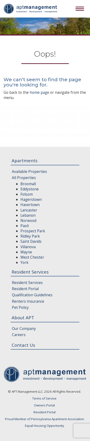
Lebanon (28, 215)
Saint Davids (31, 241)
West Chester (32, 257)
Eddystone (29, 189)
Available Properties (29, 171)
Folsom (26, 194)
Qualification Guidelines (32, 294)
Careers (19, 334)
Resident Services (30, 272)
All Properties (24, 177)
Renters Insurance (28, 301)
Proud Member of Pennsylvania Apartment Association (44, 419)
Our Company (24, 328)
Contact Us (23, 345)
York (24, 262)
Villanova (28, 246)
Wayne (26, 252)
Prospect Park (32, 231)
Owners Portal (44, 405)
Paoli (24, 225)
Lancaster (28, 210)
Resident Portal (25, 288)
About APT (23, 317)
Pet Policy (20, 307)
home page (39, 92)
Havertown (30, 204)
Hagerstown (31, 199)
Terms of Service (44, 398)
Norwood (28, 220)
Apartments (25, 160)
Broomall (28, 183)
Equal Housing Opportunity (44, 425)
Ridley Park (30, 236)
